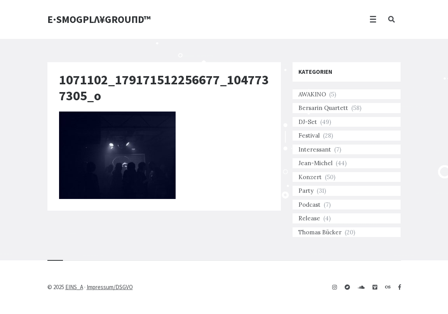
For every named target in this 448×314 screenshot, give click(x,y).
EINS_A (74, 287)
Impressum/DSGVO (110, 287)
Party (306, 190)
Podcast (309, 204)
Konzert (310, 177)
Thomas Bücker (320, 232)
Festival (309, 135)
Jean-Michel (315, 163)
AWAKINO (312, 94)
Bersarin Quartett (323, 108)
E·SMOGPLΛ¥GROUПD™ (99, 19)
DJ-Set (307, 122)
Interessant (314, 149)
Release (309, 218)
